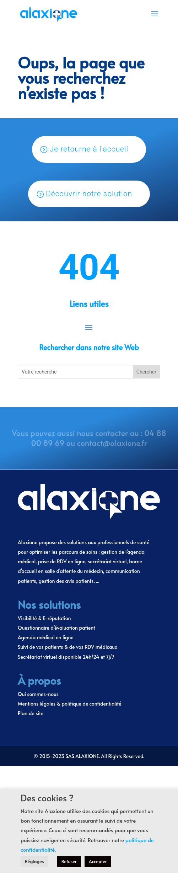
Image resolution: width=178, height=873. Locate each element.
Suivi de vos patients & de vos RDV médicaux (67, 646)
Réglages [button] (34, 861)
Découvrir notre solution (89, 193)
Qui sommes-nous (38, 694)
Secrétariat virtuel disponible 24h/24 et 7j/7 (66, 656)
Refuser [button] (69, 861)
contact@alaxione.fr (112, 442)
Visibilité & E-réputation (44, 618)
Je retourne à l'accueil (89, 149)
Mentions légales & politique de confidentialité (69, 703)
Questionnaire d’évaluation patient (56, 627)
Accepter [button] (98, 861)
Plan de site (30, 713)
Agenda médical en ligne (46, 637)
